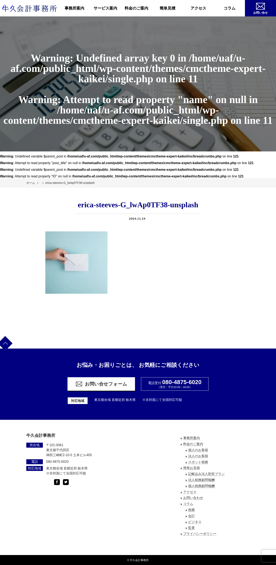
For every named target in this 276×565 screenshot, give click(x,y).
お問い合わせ (193, 498)
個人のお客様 (198, 450)
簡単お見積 (191, 468)
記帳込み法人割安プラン (206, 474)
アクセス (198, 8)
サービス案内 (105, 8)
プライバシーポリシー (199, 534)
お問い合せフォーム (101, 384)
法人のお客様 (198, 456)
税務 (191, 510)
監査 (191, 527)
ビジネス (194, 522)
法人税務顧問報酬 (201, 480)
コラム (229, 8)
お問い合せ (260, 7)
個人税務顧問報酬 (201, 486)
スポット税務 (198, 462)
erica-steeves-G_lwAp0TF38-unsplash (70, 182)
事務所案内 (74, 8)
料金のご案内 (136, 8)
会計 (191, 516)
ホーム (30, 182)
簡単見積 (167, 8)
